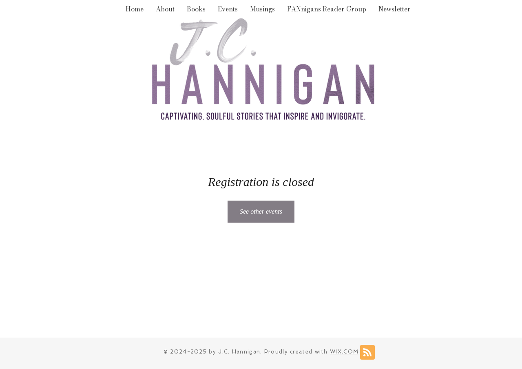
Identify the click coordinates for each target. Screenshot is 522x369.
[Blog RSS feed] (367, 352)
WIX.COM (344, 352)
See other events (261, 211)
